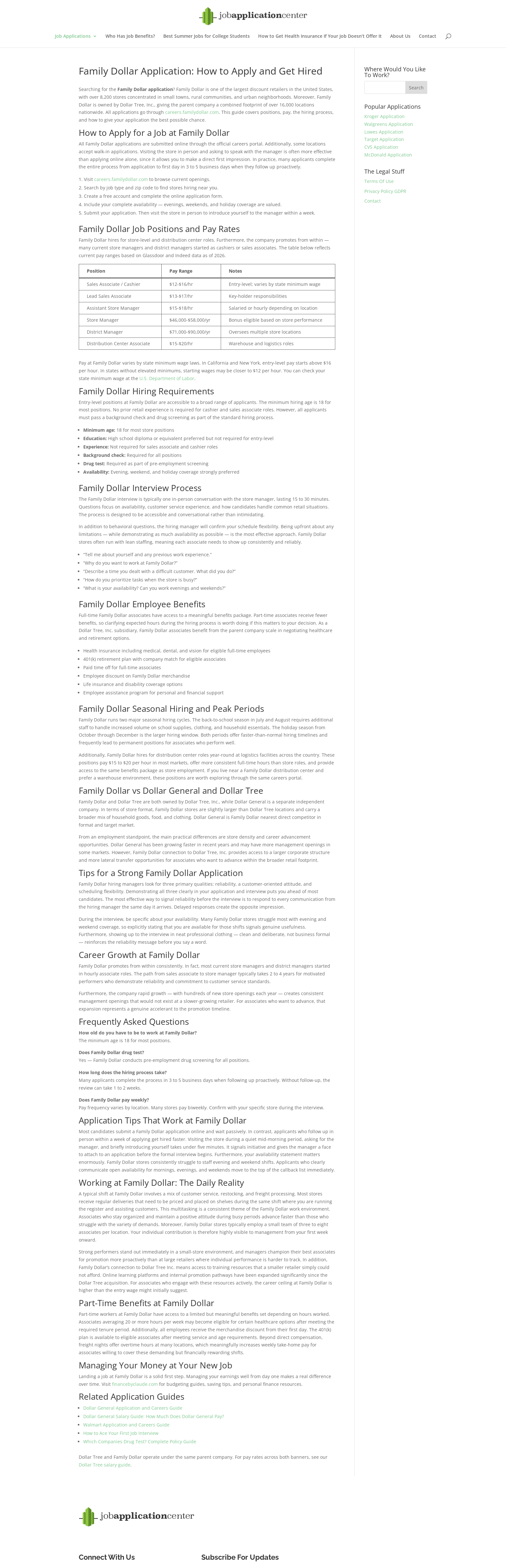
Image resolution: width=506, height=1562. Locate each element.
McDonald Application (388, 155)
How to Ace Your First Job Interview (120, 1433)
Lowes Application (383, 132)
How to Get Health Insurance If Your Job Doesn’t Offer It (320, 36)
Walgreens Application (388, 124)
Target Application (384, 139)
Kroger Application (384, 116)
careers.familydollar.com (192, 112)
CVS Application (381, 147)
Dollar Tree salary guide (104, 1465)
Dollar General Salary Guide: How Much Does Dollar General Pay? (153, 1416)
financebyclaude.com (135, 1384)
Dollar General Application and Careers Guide (132, 1408)
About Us (400, 36)
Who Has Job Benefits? (130, 36)
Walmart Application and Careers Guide (126, 1425)
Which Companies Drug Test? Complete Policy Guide (139, 1441)
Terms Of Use (379, 181)
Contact (427, 36)
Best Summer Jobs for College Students (206, 36)
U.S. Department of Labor (166, 378)
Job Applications (73, 36)
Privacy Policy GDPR (385, 191)
